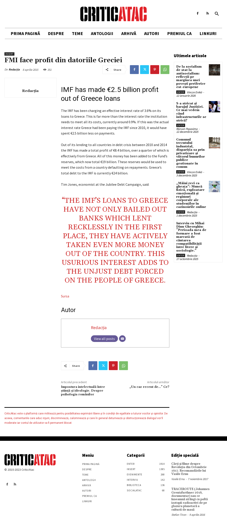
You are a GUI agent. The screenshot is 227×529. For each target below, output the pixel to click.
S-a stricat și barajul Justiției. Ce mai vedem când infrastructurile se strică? (191, 112)
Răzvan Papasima (187, 129)
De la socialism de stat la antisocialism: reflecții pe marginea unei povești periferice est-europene (190, 77)
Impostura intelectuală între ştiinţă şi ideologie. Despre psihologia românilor (83, 390)
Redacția (14, 69)
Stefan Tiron (178, 515)
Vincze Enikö (194, 92)
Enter (180, 92)
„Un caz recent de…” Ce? (149, 387)
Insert (9, 54)
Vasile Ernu (178, 479)
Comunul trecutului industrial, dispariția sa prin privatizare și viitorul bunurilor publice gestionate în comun (190, 153)
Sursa (65, 296)
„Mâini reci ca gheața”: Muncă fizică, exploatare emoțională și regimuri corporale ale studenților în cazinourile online (191, 195)
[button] (216, 14)
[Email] (122, 338)
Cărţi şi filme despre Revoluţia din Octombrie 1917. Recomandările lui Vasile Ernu (189, 469)
